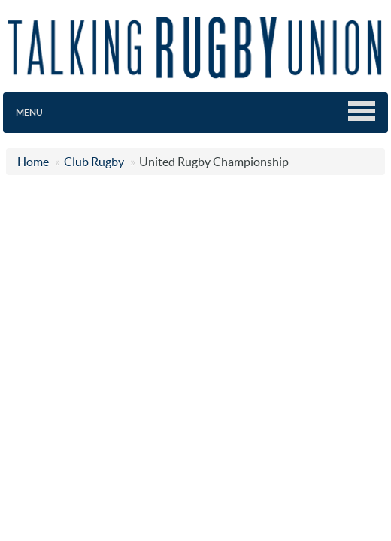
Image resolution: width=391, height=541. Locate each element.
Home (33, 161)
